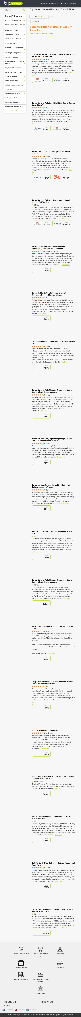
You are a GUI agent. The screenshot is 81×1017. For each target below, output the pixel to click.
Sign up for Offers (68, 3)
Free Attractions (40, 990)
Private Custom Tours (12, 94)
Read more (65, 218)
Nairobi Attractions (13, 16)
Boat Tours (60, 951)
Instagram (31, 1010)
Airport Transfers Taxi (21, 951)
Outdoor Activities (11, 81)
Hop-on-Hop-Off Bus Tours (40, 952)
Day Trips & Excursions (13, 68)
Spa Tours (8, 89)
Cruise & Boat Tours (12, 34)
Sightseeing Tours (11, 30)
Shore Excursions (11, 76)
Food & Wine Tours (11, 57)
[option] (41, 80)
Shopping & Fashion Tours (14, 107)
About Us (44, 3)
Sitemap (7, 1005)
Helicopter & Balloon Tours (14, 98)
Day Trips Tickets (21, 964)
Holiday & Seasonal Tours (14, 85)
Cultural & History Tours (13, 72)
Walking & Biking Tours (13, 53)
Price (52, 17)
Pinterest (19, 1010)
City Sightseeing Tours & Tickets (40, 977)
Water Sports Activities (13, 39)
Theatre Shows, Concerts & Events (14, 62)
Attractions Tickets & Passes (15, 25)
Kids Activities (10, 43)
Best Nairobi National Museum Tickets (50, 28)
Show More (15, 111)
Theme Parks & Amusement (15, 47)
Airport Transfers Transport (14, 20)
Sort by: (38, 16)
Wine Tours (60, 964)
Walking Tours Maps (21, 976)
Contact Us (54, 3)
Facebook (8, 1010)
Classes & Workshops (12, 102)
